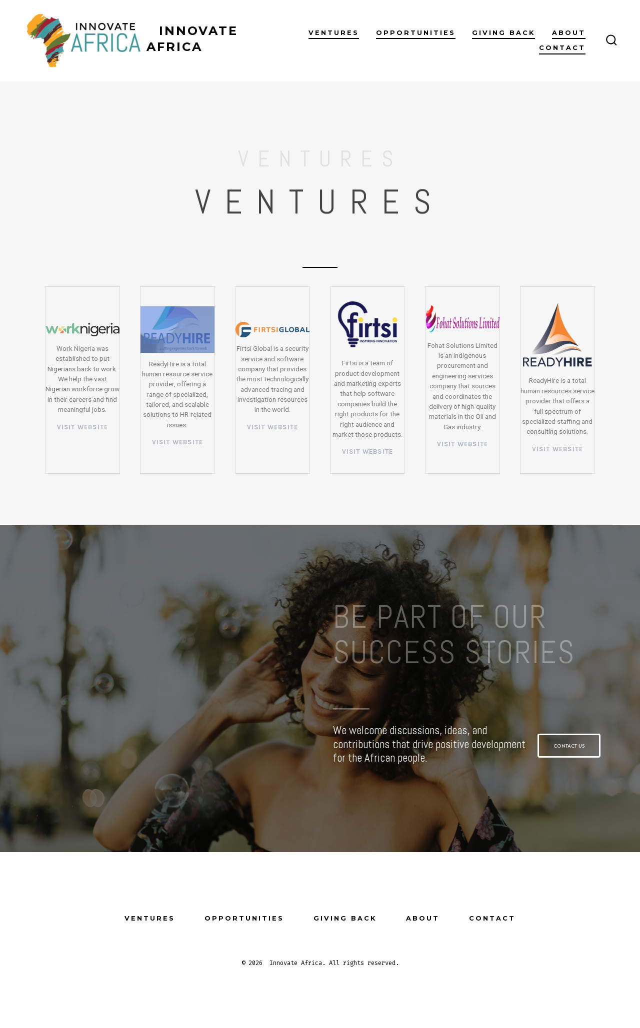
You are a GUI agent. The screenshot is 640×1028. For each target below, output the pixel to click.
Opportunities (416, 32)
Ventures (333, 32)
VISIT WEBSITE (178, 442)
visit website (82, 427)
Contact (562, 47)
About (569, 32)
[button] (569, 746)
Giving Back (503, 32)
